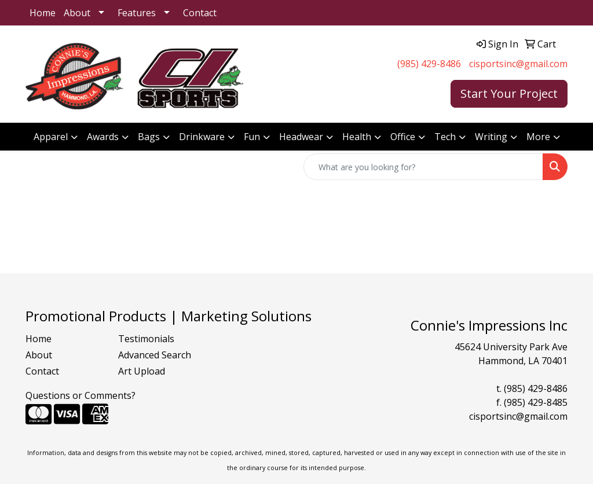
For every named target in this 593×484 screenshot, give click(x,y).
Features (137, 12)
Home (43, 12)
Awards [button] (103, 136)
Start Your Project (509, 93)
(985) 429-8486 (429, 63)
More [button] (538, 136)
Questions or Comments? (80, 395)
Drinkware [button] (202, 136)
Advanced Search (154, 355)
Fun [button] (252, 136)
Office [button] (402, 136)
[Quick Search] (423, 166)
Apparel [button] (51, 136)
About (77, 12)
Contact (200, 12)
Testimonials (146, 338)
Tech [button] (445, 136)
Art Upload (141, 371)
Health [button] (356, 136)
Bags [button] (149, 136)
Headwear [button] (301, 136)
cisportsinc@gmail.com (518, 63)
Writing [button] (491, 136)
